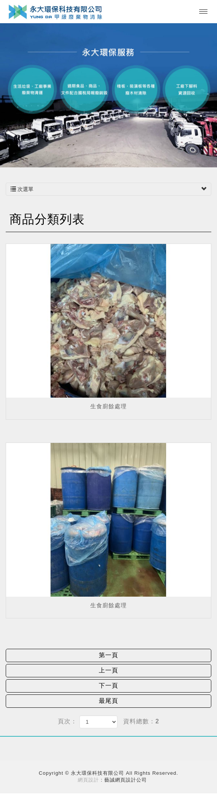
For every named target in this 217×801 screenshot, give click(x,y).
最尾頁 (108, 700)
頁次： (67, 721)
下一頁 (108, 685)
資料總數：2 (141, 721)
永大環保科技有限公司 (56, 11)
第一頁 (108, 655)
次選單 (108, 189)
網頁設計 (88, 780)
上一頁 (108, 670)
